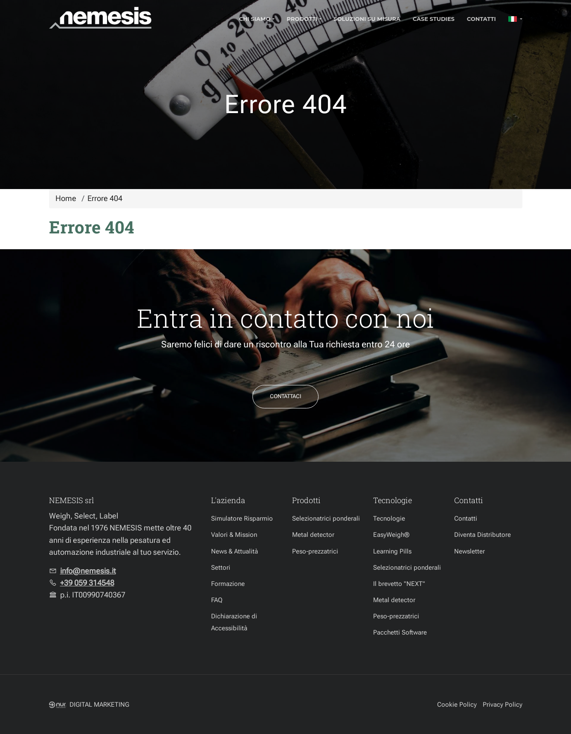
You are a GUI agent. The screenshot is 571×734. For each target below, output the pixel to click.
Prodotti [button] (302, 18)
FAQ (217, 600)
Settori (220, 567)
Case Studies (434, 18)
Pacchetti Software (400, 632)
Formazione (228, 584)
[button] (515, 19)
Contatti (481, 18)
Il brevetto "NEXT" (399, 584)
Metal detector (313, 535)
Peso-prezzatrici (315, 551)
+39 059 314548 (87, 583)
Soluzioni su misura (366, 18)
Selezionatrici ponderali (326, 518)
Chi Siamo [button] (254, 18)
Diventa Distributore (482, 535)
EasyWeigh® (391, 535)
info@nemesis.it (88, 571)
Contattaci (285, 396)
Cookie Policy (457, 704)
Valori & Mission (234, 535)
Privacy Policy (502, 704)
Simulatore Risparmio (242, 518)
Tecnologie (389, 518)
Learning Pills (392, 551)
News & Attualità (234, 551)
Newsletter (469, 551)
